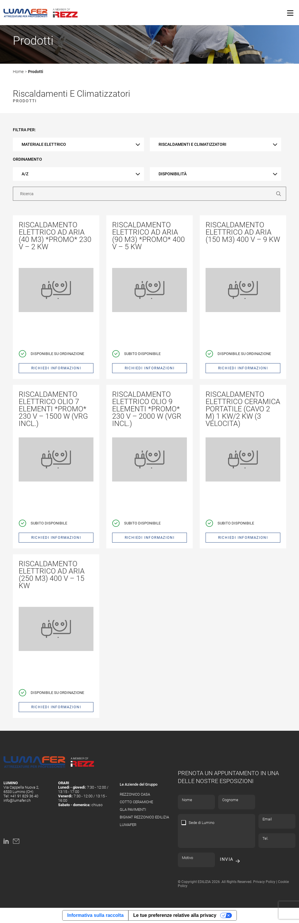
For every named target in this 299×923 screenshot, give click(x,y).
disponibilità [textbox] (173, 174)
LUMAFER (128, 824)
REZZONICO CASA (135, 794)
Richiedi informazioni (56, 368)
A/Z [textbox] (25, 174)
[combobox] (78, 144)
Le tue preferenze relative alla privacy (174, 915)
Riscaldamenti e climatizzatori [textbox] (192, 144)
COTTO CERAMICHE (136, 802)
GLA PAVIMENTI (133, 809)
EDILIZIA (204, 882)
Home (18, 71)
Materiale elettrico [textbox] (44, 144)
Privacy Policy (264, 882)
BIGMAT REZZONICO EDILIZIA (144, 817)
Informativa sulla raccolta (95, 915)
